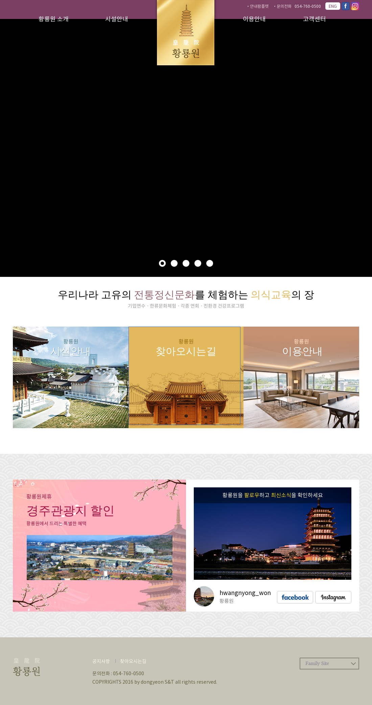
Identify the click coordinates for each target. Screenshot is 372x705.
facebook (295, 597)
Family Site (317, 663)
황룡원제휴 (39, 496)
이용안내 (254, 18)
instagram (333, 597)
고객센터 (314, 18)
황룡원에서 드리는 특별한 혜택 (56, 523)
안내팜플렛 (259, 6)
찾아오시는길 (133, 661)
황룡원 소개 (54, 18)
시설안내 (116, 18)
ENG (333, 6)
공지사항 (101, 661)
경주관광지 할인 (70, 510)
